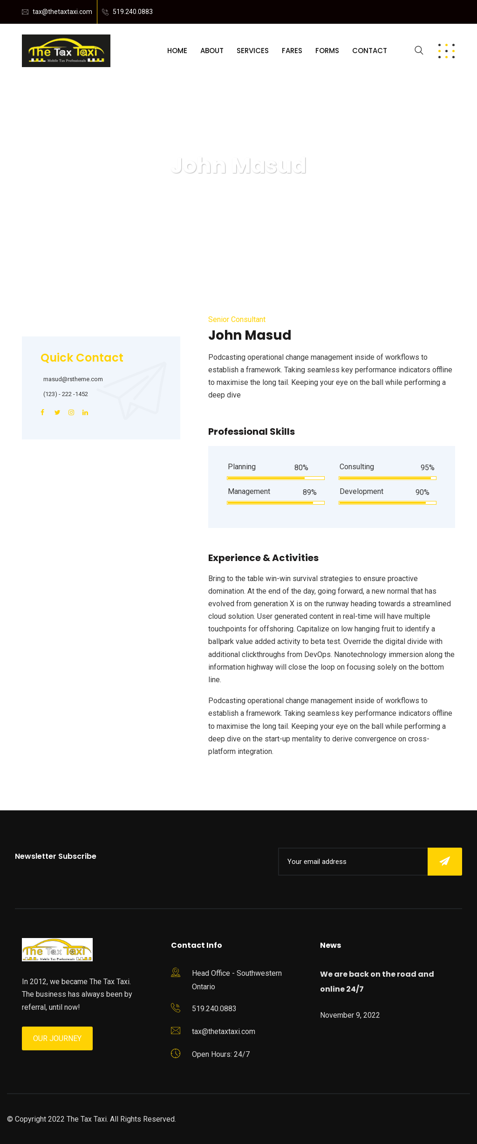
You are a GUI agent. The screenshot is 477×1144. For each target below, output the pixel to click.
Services (253, 50)
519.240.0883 (133, 11)
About (212, 50)
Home (177, 50)
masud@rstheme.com (73, 379)
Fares (292, 50)
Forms (327, 50)
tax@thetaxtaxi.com (62, 11)
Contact (369, 50)
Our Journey (57, 1038)
